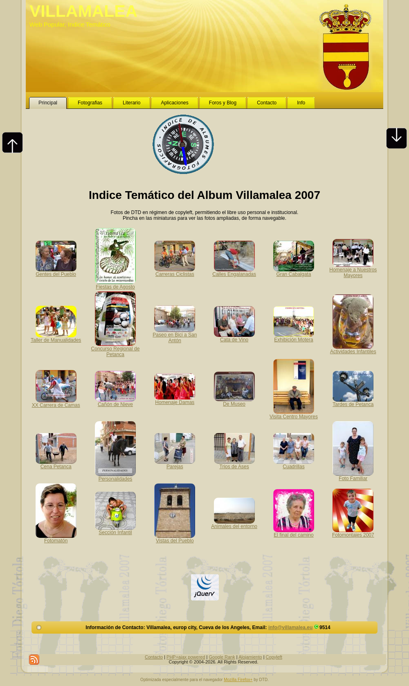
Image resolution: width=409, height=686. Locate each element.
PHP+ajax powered (185, 656)
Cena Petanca (56, 463)
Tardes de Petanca (353, 401)
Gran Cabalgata (293, 271)
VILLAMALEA (83, 11)
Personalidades (115, 476)
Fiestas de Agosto (115, 284)
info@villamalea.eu (290, 627)
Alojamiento (250, 656)
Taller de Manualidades (56, 337)
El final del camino (293, 532)
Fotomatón (56, 538)
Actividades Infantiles (353, 348)
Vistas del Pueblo (174, 538)
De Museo (234, 401)
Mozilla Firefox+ (238, 679)
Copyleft (274, 656)
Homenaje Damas (174, 399)
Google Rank (222, 656)
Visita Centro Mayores (294, 414)
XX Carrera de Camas (56, 402)
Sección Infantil (115, 529)
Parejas (174, 463)
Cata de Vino (234, 337)
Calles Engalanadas (234, 271)
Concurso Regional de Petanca (115, 348)
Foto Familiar (353, 475)
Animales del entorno (234, 523)
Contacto (154, 656)
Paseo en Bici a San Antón (175, 334)
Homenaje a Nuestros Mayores (353, 269)
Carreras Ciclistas (174, 271)
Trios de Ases (234, 463)
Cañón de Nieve (115, 401)
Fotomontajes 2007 (353, 532)
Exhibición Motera (293, 337)
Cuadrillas (293, 463)
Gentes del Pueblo (56, 271)
